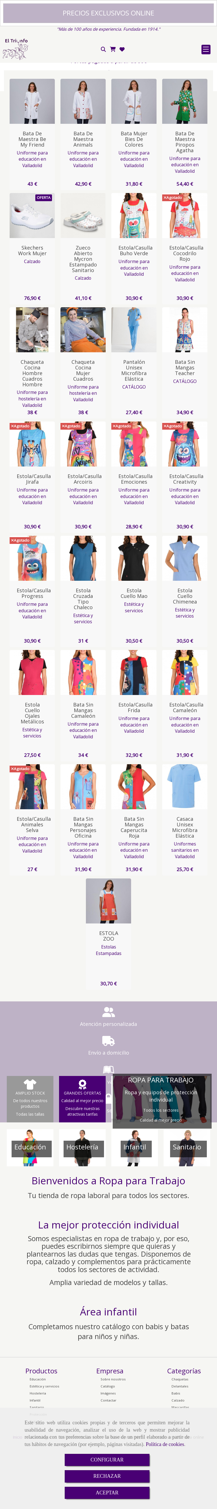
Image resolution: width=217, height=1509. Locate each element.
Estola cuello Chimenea (185, 659)
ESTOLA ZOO (108, 998)
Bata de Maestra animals (83, 202)
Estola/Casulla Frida (135, 770)
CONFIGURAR (106, 1460)
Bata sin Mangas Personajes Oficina (83, 890)
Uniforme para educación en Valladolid (32, 221)
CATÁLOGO (134, 450)
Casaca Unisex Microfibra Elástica (185, 890)
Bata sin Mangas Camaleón (83, 773)
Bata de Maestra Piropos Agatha (185, 204)
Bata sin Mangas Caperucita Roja (134, 890)
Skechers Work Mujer (32, 313)
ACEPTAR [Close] (107, 1492)
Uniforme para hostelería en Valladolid (32, 461)
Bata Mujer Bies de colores (134, 202)
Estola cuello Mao (134, 656)
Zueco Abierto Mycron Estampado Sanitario (83, 321)
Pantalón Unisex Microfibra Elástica (134, 433)
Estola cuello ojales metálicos (32, 775)
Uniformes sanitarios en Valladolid (185, 912)
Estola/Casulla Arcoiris (85, 541)
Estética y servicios (83, 681)
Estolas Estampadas (108, 1012)
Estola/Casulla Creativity (186, 541)
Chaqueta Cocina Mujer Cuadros (83, 433)
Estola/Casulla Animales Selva (34, 887)
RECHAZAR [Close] (107, 1476)
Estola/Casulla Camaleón (186, 770)
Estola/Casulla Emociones (135, 541)
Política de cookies (165, 1444)
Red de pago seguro (59, 100)
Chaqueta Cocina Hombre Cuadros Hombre (32, 435)
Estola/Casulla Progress (34, 656)
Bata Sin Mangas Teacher (185, 430)
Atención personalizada (59, 1086)
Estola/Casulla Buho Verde (135, 313)
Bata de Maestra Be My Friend (32, 202)
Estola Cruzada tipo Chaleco (83, 661)
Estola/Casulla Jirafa (34, 541)
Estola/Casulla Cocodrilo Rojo (186, 316)
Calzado (32, 324)
